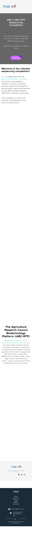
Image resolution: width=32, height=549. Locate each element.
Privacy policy (16, 471)
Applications (16, 498)
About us (16, 502)
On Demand (16, 504)
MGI (2, 77)
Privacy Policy (8, 518)
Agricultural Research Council (12, 79)
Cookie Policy (23, 518)
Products (16, 496)
